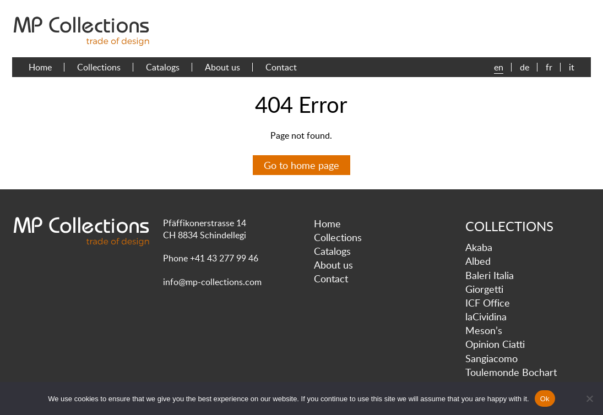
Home (40, 67)
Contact (281, 67)
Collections (99, 67)
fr (549, 67)
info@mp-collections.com (212, 282)
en (498, 67)
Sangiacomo (491, 358)
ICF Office (487, 302)
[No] (589, 398)
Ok (545, 399)
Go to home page (301, 165)
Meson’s (483, 330)
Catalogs (163, 67)
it (571, 67)
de (524, 67)
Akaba (478, 247)
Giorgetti (484, 289)
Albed (478, 260)
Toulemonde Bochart (511, 372)
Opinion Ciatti (495, 344)
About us (222, 67)
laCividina (486, 316)
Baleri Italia (489, 275)
